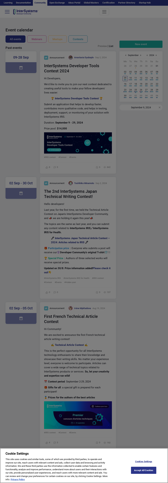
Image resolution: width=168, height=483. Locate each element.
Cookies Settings (143, 463)
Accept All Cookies (143, 472)
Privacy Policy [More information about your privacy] (18, 481)
